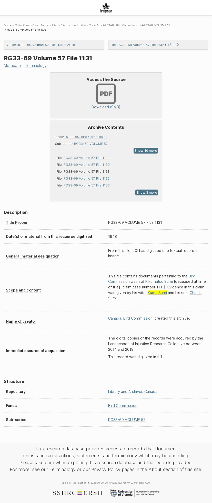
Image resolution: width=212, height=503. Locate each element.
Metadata (12, 65)
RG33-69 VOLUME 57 (91, 144)
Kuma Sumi (157, 292)
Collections (22, 25)
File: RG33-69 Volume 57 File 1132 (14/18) (144, 45)
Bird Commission (122, 405)
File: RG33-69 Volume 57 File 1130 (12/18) (40, 45)
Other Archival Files (45, 25)
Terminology (36, 65)
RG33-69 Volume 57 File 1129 (86, 158)
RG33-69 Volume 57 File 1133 (87, 185)
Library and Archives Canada (80, 25)
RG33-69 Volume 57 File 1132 (86, 178)
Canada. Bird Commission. (131, 318)
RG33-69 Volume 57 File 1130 (87, 165)
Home (8, 25)
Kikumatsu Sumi (159, 281)
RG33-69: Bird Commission (86, 137)
